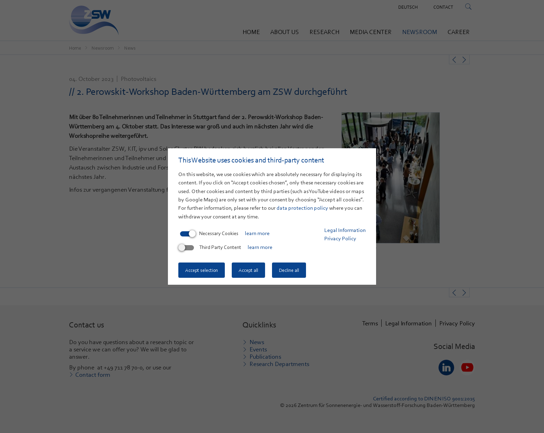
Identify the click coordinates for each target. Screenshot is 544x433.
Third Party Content (210, 247)
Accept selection (201, 270)
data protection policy (302, 208)
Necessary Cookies (209, 233)
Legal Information (345, 230)
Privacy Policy (340, 238)
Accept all (248, 270)
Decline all (289, 270)
